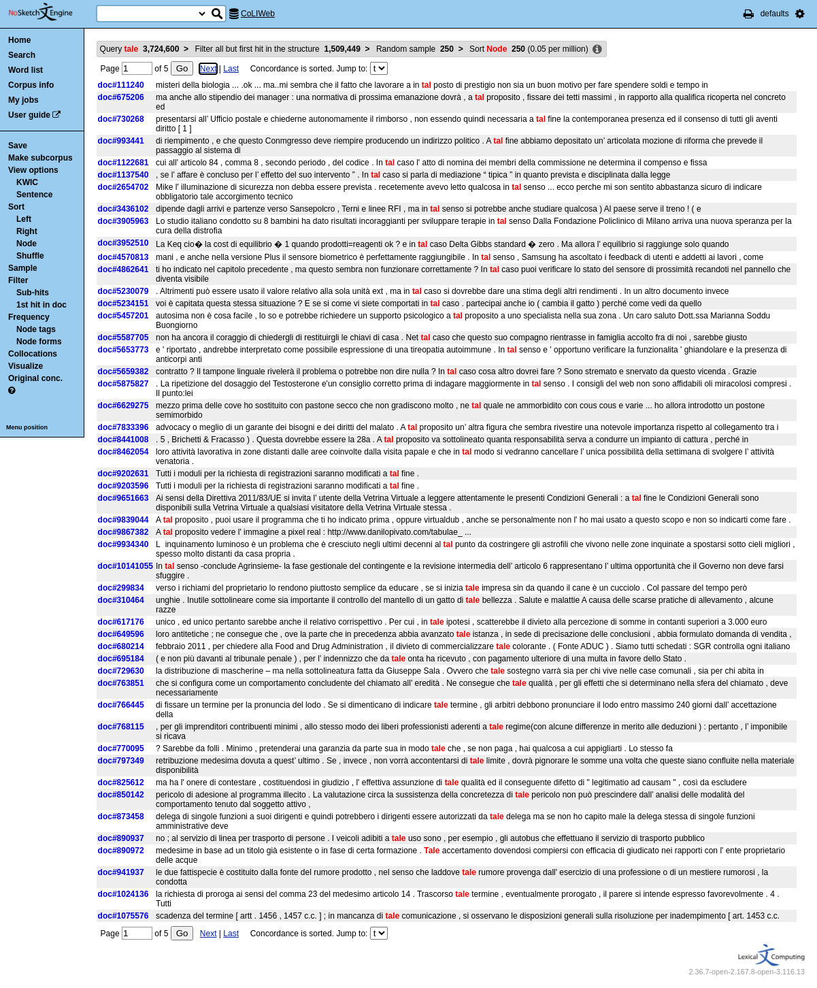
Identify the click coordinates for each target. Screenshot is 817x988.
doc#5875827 (123, 384)
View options (33, 170)
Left (23, 219)
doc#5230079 (123, 291)
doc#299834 (121, 588)
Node (26, 243)
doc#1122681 (123, 162)
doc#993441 (121, 141)
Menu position (27, 427)
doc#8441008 (123, 439)
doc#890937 (121, 838)
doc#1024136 (123, 894)
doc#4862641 (123, 269)
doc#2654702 (123, 187)
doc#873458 (121, 816)
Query (140, 49)
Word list (25, 70)
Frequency (29, 317)
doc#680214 (121, 646)
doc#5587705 (123, 337)
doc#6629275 (123, 405)
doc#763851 (121, 683)
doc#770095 (121, 748)
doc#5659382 (123, 371)
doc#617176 (121, 622)
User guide (29, 115)
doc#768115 (121, 726)
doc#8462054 (123, 452)
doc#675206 (121, 97)
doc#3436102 (123, 209)
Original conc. (35, 378)
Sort (16, 207)
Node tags (36, 329)
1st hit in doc (41, 305)
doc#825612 (121, 782)
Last (231, 68)
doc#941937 (121, 872)
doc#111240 (121, 85)
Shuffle (30, 256)
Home (19, 40)
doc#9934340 (123, 544)
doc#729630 (121, 671)
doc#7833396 (123, 427)
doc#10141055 (125, 566)
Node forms (39, 341)
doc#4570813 (123, 257)
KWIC (27, 182)
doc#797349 (121, 760)
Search (21, 55)
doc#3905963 (123, 221)
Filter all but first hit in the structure (277, 49)
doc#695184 (121, 658)
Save (17, 145)
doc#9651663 (123, 498)
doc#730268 (121, 119)
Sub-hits (32, 292)
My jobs (23, 100)
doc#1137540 (123, 175)
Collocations (32, 354)
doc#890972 (121, 850)
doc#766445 (121, 705)
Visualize (25, 366)
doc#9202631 (123, 473)
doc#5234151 (123, 303)
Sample (22, 268)
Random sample (415, 49)
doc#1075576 (123, 916)
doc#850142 (121, 795)
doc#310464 (121, 600)
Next (208, 68)
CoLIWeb (258, 13)
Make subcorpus (40, 158)
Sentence (34, 194)
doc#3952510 (123, 243)
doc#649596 (121, 634)
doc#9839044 (123, 520)
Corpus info (31, 85)
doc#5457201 (123, 315)
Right (26, 231)
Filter (18, 280)
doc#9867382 (123, 532)
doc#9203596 (123, 486)
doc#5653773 (123, 350)
